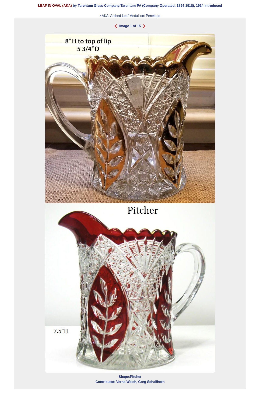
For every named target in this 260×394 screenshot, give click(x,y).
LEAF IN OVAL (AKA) (55, 5)
